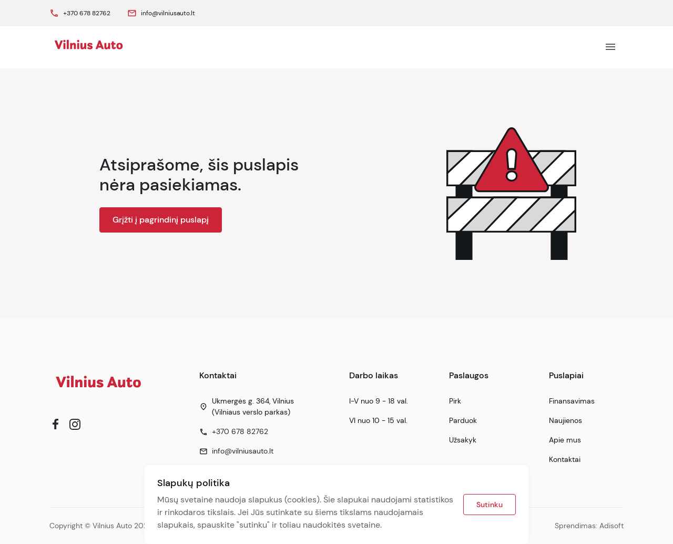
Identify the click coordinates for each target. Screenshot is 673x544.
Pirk (455, 401)
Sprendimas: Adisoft (589, 525)
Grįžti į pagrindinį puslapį (161, 219)
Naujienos (565, 420)
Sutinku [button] (489, 504)
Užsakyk (462, 440)
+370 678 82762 (240, 431)
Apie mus (565, 440)
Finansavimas (572, 401)
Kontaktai (564, 459)
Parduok (463, 420)
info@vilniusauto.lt (242, 451)
